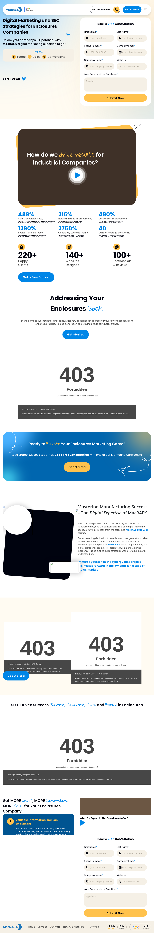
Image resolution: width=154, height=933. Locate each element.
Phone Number (93, 861)
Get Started (132, 9)
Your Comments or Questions (101, 889)
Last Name (123, 847)
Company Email (126, 861)
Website (121, 875)
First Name (90, 847)
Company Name (93, 875)
